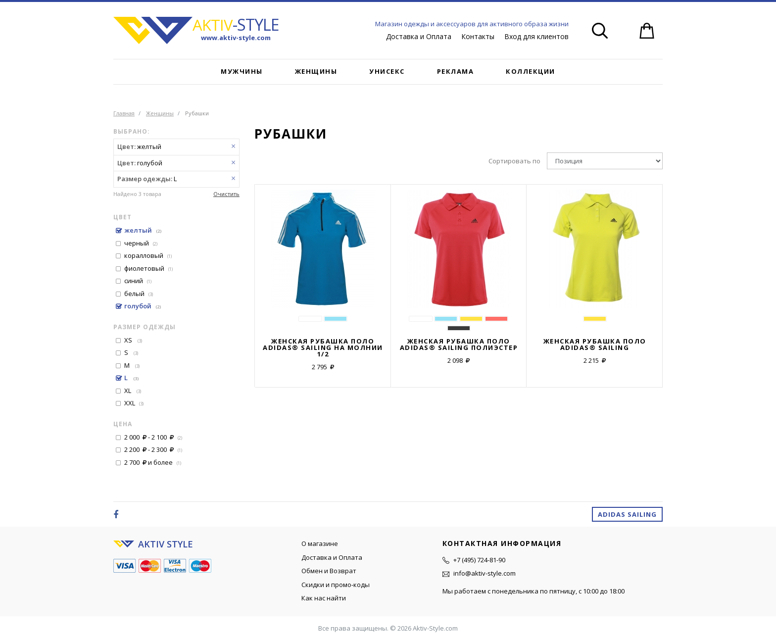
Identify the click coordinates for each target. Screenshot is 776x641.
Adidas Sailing (627, 514)
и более (152, 462)
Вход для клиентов (536, 36)
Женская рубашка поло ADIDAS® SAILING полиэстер (459, 344)
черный (140, 243)
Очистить (226, 193)
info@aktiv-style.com (484, 573)
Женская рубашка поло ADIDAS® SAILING (594, 344)
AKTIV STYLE (165, 544)
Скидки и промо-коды (335, 584)
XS (133, 340)
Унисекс (387, 71)
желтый (142, 230)
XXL (134, 402)
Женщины (316, 71)
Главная (124, 113)
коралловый (148, 255)
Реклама (455, 71)
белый (138, 293)
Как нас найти (323, 597)
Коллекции (530, 71)
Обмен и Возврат (328, 570)
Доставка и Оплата (418, 36)
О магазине (319, 543)
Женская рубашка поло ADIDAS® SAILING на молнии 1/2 (323, 347)
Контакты (477, 36)
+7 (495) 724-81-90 (479, 559)
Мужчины (242, 71)
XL (132, 390)
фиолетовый (148, 268)
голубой (142, 305)
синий (137, 280)
